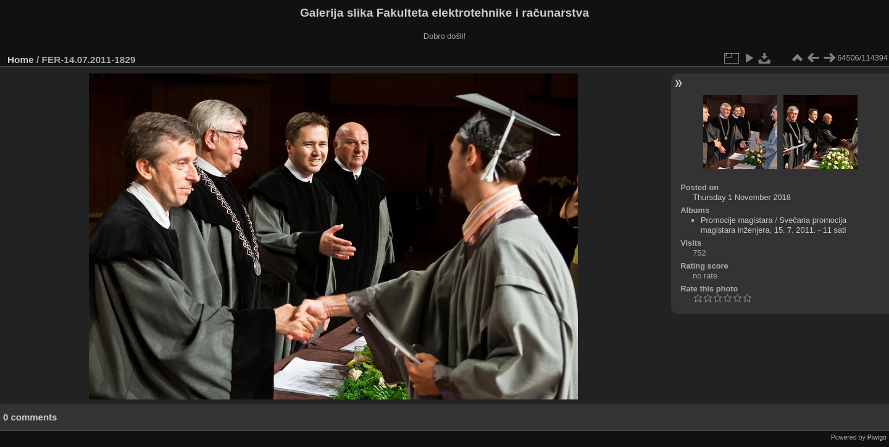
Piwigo (877, 437)
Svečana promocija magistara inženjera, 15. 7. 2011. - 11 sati (773, 225)
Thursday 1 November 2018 (742, 197)
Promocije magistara (737, 220)
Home (20, 59)
